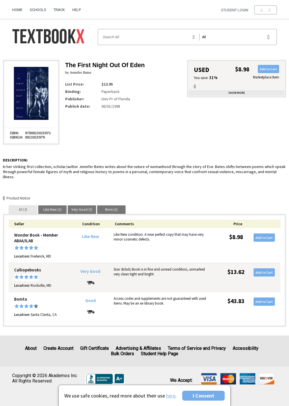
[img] (209, 378)
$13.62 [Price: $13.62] (236, 272)
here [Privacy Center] (170, 395)
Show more (236, 93)
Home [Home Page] (17, 10)
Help (76, 10)
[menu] (265, 9)
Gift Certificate (94, 348)
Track (59, 10)
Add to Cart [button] (268, 69)
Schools (38, 10)
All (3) (23, 209)
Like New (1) (52, 209)
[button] (265, 9)
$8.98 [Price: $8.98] (236, 237)
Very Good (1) (81, 209)
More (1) (111, 209)
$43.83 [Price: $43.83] (236, 301)
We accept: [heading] (181, 380)
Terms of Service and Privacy (197, 348)
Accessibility (245, 348)
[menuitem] (19, 8)
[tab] (22, 209)
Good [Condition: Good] (90, 300)
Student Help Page (159, 353)
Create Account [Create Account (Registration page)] (58, 348)
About (31, 348)
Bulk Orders (122, 353)
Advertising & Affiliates (138, 348)
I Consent (203, 395)
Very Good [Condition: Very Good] (90, 271)
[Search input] (187, 37)
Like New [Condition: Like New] (90, 236)
